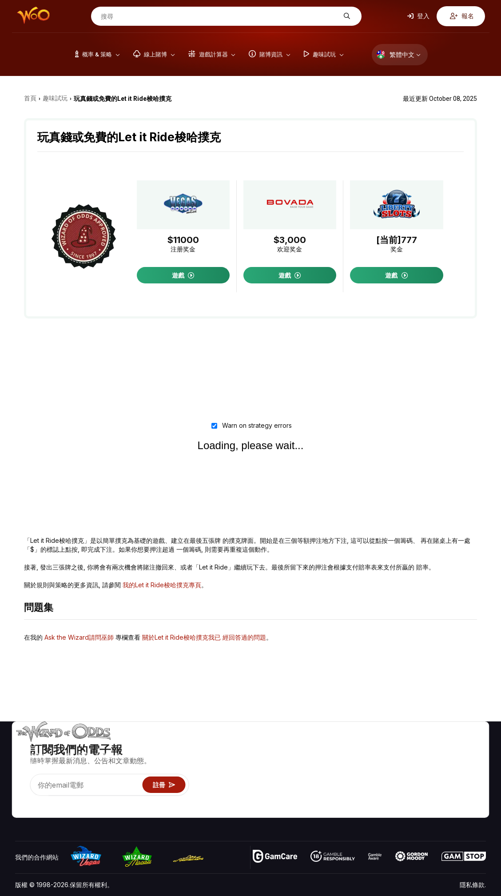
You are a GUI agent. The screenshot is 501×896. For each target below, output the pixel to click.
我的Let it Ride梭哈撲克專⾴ (162, 585)
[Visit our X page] (42, 799)
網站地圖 (473, 772)
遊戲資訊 (368, 772)
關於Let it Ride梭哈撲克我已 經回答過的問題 (204, 637)
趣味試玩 (368, 784)
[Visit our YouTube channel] (22, 799)
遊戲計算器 (371, 759)
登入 (418, 16)
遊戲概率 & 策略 (378, 746)
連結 (429, 772)
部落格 (470, 759)
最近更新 (435, 784)
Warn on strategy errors (255, 425)
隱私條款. (473, 884)
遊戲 (183, 275)
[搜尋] (219, 16)
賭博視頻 (473, 746)
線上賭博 (368, 797)
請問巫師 (368, 810)
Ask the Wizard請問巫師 (79, 637)
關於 (429, 746)
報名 (462, 16)
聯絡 (429, 759)
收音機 (432, 797)
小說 (467, 784)
